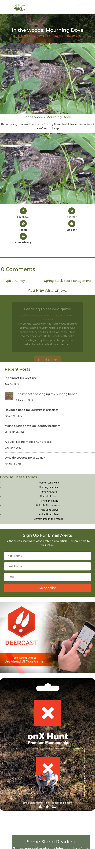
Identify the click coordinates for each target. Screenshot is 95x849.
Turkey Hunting (48, 491)
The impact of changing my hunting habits (46, 394)
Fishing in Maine (48, 500)
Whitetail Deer (48, 496)
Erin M (22, 36)
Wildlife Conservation (48, 505)
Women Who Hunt (48, 482)
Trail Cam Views (48, 509)
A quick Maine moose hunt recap (28, 441)
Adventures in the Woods (65, 36)
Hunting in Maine (49, 487)
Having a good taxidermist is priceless (31, 410)
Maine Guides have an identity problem (32, 426)
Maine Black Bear (48, 514)
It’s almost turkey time (21, 378)
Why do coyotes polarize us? (25, 457)
